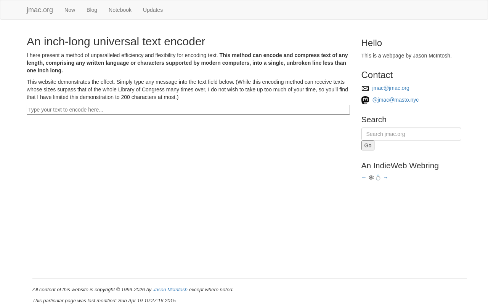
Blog (92, 10)
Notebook (120, 10)
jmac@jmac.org (385, 88)
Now (69, 10)
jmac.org (40, 10)
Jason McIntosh (170, 289)
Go (368, 145)
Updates (153, 10)
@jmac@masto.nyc (390, 100)
